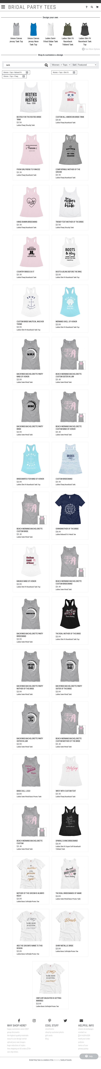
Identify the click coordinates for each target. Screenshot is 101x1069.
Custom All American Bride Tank (70, 117)
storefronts (49, 1029)
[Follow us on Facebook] (19, 1021)
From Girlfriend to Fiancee (28, 169)
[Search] (92, 7)
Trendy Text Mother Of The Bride (70, 222)
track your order (84, 1039)
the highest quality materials (17, 1035)
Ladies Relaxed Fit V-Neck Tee (66, 534)
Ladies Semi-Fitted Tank (25, 382)
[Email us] (81, 1021)
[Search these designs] (27, 65)
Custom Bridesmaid (64, 479)
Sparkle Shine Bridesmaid (67, 841)
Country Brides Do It (25, 272)
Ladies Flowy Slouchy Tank (26, 125)
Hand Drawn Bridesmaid (27, 222)
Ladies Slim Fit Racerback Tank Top (67, 277)
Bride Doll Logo (23, 791)
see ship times (12, 1052)
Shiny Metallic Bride (64, 946)
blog (47, 1039)
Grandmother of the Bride (67, 529)
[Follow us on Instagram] (34, 1021)
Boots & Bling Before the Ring (69, 272)
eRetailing (57, 1060)
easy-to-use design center (17, 1039)
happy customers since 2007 (18, 1029)
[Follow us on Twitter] (65, 1021)
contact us (82, 1032)
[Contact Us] (87, 7)
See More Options (91, 49)
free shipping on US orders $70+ (19, 1049)
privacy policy (83, 1049)
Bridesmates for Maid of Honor (30, 479)
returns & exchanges (85, 1029)
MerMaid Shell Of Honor (66, 321)
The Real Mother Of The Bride (68, 633)
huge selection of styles (16, 1045)
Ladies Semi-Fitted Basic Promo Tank (29, 797)
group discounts (13, 1032)
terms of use (83, 1045)
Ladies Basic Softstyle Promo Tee (28, 901)
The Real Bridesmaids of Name (69, 893)
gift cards (48, 1035)
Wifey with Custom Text (66, 791)
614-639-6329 (84, 1035)
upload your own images (16, 1042)
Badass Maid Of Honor (26, 581)
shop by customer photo (54, 1032)
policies (81, 1042)
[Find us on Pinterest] (49, 1021)
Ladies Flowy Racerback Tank (65, 123)
